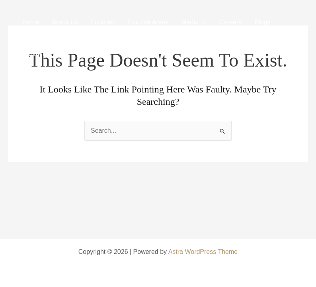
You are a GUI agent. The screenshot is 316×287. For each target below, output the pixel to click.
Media (193, 22)
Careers (230, 22)
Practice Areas (147, 22)
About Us (65, 22)
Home (30, 22)
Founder (103, 22)
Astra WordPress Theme (203, 251)
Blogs (262, 22)
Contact (33, 54)
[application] (203, 22)
